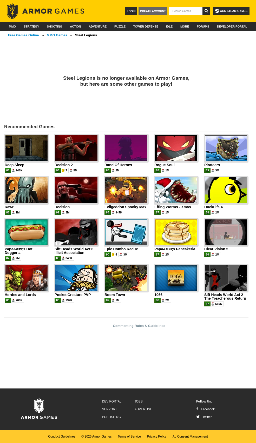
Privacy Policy (157, 436)
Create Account (153, 11)
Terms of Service (129, 436)
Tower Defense (145, 26)
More (184, 26)
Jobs (139, 401)
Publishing (111, 417)
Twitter (204, 417)
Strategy (31, 26)
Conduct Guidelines (61, 436)
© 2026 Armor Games (96, 436)
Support (109, 409)
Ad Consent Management (190, 436)
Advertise (143, 409)
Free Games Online (23, 35)
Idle (169, 26)
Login (131, 11)
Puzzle (120, 26)
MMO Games (57, 35)
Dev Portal (112, 401)
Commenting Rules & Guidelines (139, 326)
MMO (12, 26)
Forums (203, 26)
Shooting (54, 26)
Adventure (98, 26)
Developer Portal (232, 26)
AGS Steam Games (231, 11)
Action (75, 26)
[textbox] (185, 11)
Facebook (205, 409)
